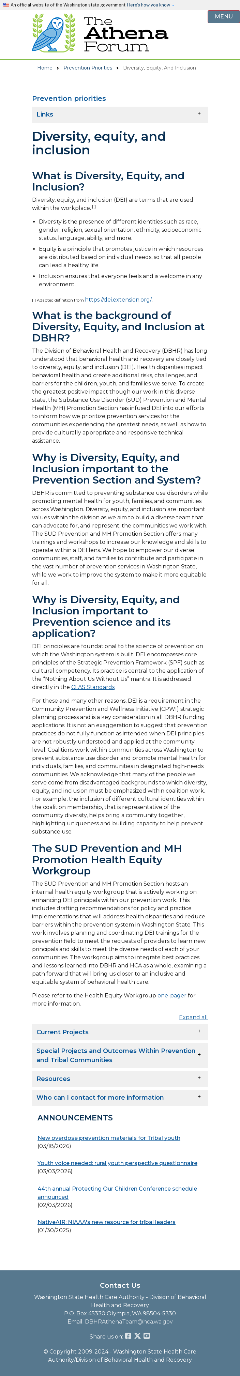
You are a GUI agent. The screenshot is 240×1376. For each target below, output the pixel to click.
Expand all (193, 1017)
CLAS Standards (93, 687)
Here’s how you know (149, 4)
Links (44, 114)
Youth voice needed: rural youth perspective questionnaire (117, 1163)
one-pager (172, 995)
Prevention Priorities (87, 68)
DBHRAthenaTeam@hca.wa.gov (129, 1321)
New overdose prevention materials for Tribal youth (109, 1138)
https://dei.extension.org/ (118, 299)
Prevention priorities (69, 98)
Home (44, 68)
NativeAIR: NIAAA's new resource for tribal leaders (107, 1222)
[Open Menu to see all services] (224, 17)
